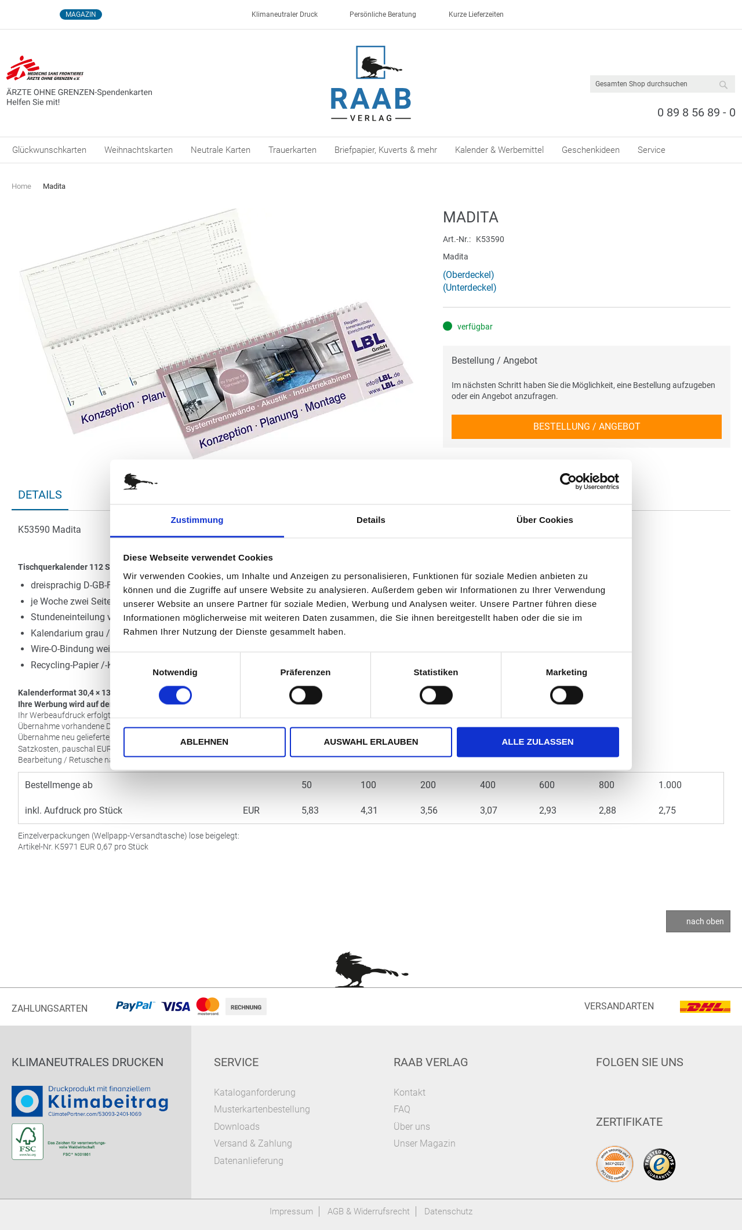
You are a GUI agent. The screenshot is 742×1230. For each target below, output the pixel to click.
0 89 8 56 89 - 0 (696, 112)
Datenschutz (448, 1211)
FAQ (402, 1109)
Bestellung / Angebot (494, 360)
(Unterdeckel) (470, 287)
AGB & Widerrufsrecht (369, 1211)
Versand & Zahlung (253, 1143)
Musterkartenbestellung (262, 1109)
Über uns (412, 1126)
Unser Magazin (425, 1143)
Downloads (237, 1126)
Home (21, 186)
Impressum (291, 1211)
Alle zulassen (537, 741)
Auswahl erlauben (370, 741)
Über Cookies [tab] (545, 520)
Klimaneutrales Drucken (87, 1062)
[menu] (371, 150)
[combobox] (663, 84)
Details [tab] (371, 520)
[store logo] (371, 83)
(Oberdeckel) (468, 274)
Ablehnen (204, 741)
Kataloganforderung (255, 1092)
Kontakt (409, 1092)
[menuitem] (49, 150)
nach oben (705, 921)
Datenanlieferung (248, 1160)
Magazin (81, 14)
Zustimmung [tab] (197, 520)
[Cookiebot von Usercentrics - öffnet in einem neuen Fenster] (568, 481)
